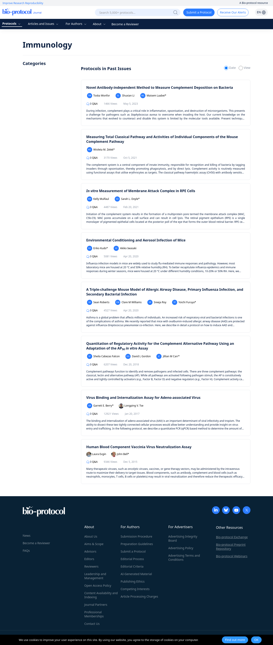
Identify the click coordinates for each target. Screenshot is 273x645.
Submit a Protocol (199, 12)
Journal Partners (95, 605)
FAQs (26, 551)
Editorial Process (132, 559)
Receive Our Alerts (233, 12)
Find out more (235, 640)
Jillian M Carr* (168, 356)
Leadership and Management (95, 576)
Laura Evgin (96, 454)
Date (230, 68)
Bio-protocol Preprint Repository (231, 547)
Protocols (11, 23)
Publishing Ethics (133, 581)
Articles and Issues (43, 24)
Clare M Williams (128, 302)
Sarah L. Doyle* (127, 199)
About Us (90, 536)
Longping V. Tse (131, 405)
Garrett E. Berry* (100, 405)
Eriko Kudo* (97, 248)
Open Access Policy (97, 585)
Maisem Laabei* (153, 95)
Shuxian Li (125, 95)
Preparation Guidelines (137, 544)
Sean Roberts (98, 302)
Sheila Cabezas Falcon (103, 356)
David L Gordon (138, 356)
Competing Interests (135, 589)
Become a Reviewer (125, 24)
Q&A (92, 103)
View (244, 68)
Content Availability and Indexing (101, 595)
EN (261, 12)
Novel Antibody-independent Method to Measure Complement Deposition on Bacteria (159, 87)
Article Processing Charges (139, 596)
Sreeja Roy (156, 302)
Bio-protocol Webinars (231, 556)
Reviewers (91, 566)
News (27, 535)
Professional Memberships (94, 614)
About (99, 24)
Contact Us (92, 624)
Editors (89, 559)
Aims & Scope (94, 544)
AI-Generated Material (136, 574)
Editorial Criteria (132, 566)
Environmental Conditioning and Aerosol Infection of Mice (136, 240)
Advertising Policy (180, 548)
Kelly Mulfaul (98, 199)
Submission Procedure (136, 536)
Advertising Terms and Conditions (184, 557)
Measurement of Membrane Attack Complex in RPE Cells (140, 190)
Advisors (90, 551)
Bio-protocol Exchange (232, 537)
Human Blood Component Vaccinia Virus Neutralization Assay (139, 447)
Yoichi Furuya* (184, 302)
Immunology (47, 44)
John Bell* (120, 454)
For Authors (76, 24)
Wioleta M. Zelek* (101, 149)
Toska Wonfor (98, 95)
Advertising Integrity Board (182, 538)
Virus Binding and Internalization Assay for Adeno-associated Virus (143, 397)
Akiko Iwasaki (125, 248)
